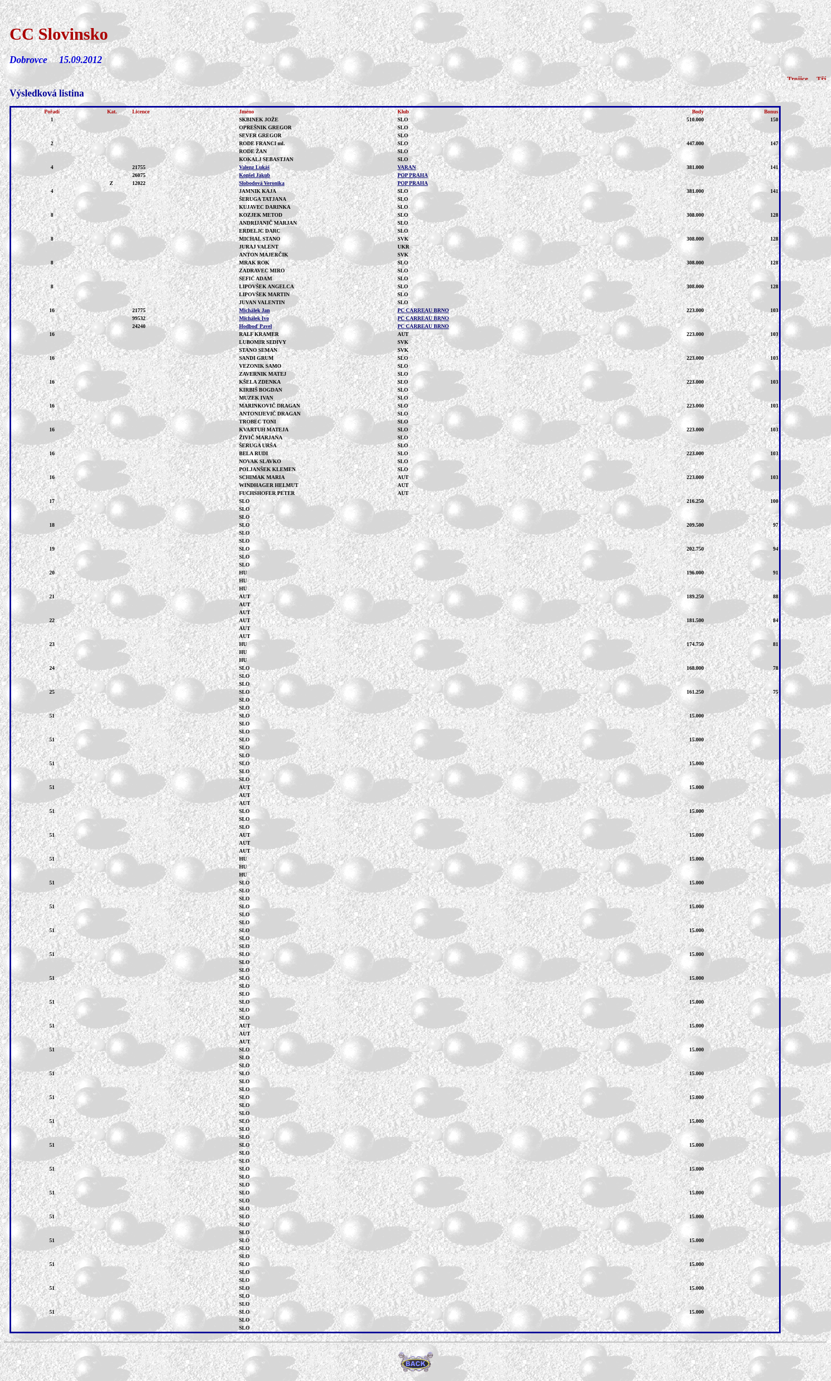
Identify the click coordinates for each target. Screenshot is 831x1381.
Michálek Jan (254, 310)
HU (243, 573)
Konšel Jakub (254, 175)
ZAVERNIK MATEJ (262, 374)
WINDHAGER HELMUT (268, 485)
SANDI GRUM (256, 358)
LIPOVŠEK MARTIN (264, 294)
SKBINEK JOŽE (258, 119)
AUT (244, 596)
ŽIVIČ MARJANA (260, 437)
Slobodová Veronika (262, 183)
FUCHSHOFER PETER (267, 493)
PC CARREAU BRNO (423, 310)
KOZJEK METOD (260, 215)
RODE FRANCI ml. (262, 143)
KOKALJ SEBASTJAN (266, 159)
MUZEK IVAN (256, 398)
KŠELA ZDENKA (260, 382)
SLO (244, 501)
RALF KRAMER (259, 334)
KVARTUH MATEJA (263, 429)
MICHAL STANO (259, 239)
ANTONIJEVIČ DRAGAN (269, 414)
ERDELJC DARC (259, 231)
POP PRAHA (412, 175)
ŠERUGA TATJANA (262, 199)
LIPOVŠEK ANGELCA (266, 286)
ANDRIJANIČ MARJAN (268, 223)
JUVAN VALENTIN (262, 302)
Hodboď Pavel (255, 326)
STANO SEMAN (258, 350)
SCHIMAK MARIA (262, 477)
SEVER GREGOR (260, 135)
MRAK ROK (254, 262)
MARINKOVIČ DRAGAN (269, 406)
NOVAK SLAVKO (260, 461)
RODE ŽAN (253, 151)
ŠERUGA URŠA (258, 445)
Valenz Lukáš (254, 167)
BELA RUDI (253, 453)
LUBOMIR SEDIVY (262, 342)
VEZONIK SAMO (260, 366)
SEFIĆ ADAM (255, 278)
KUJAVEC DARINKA (264, 207)
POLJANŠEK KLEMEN (267, 469)
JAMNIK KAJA (257, 191)
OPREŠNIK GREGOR (265, 127)
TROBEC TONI (257, 421)
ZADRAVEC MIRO (262, 270)
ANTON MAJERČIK (263, 255)
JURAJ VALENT (258, 247)
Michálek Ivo (254, 318)
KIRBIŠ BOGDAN (260, 390)
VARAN (406, 167)
